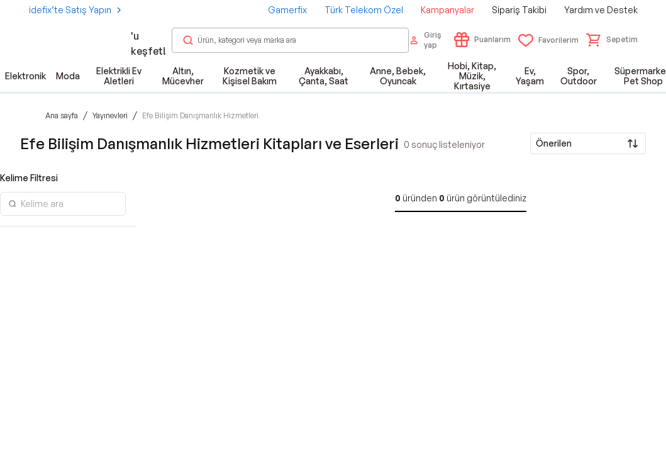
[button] (612, 39)
